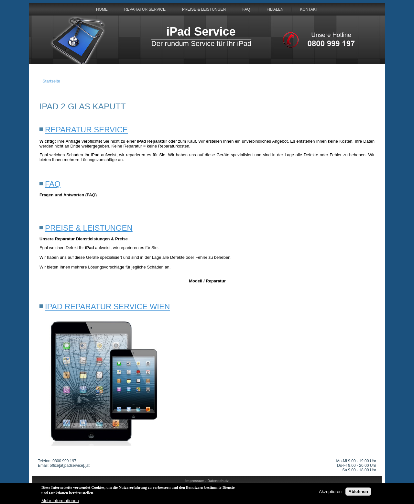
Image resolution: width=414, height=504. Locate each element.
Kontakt (309, 9)
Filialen (275, 9)
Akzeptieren (330, 492)
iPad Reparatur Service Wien (107, 306)
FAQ (246, 9)
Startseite (51, 81)
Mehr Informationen (60, 501)
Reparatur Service (145, 9)
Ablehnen (358, 492)
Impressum (194, 481)
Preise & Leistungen (204, 9)
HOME (102, 9)
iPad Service (200, 31)
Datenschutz (218, 481)
